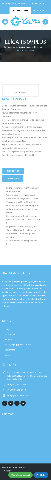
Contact (8, 354)
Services (9, 339)
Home (8, 47)
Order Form (13, 178)
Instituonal (10, 334)
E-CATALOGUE (20, 10)
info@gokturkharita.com (18, 395)
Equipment (10, 349)
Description (13, 171)
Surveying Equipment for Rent (29, 47)
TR (34, 10)
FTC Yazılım (7, 471)
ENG (41, 10)
